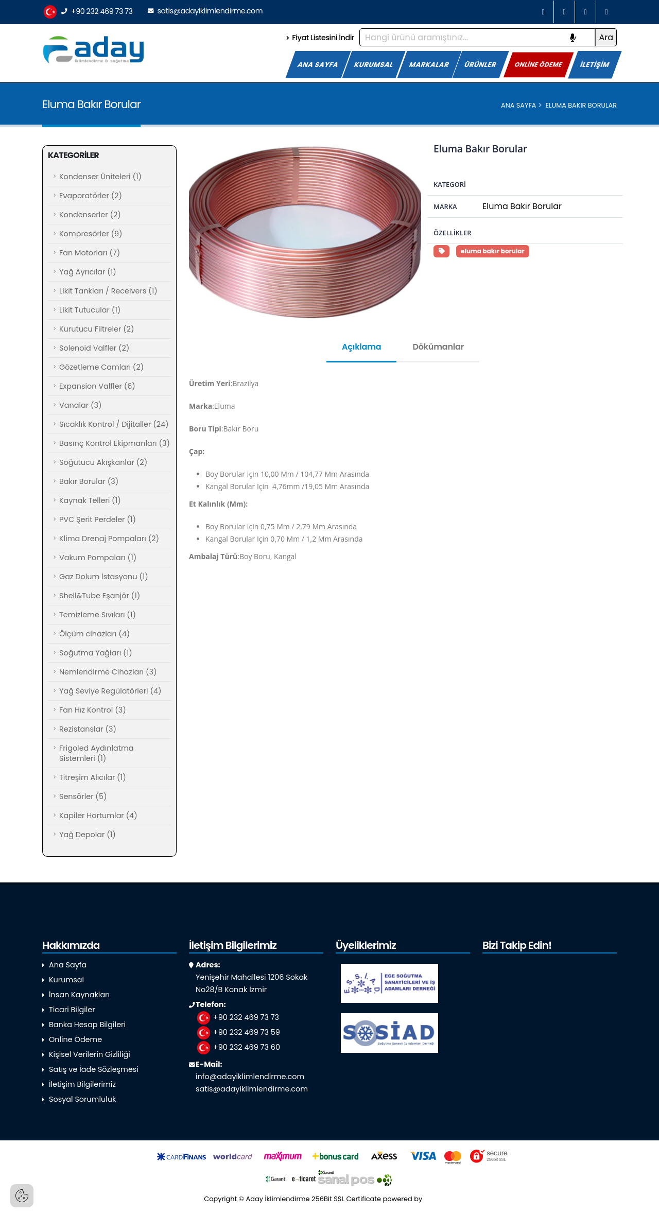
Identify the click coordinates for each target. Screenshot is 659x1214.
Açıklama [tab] (361, 347)
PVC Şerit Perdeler (97, 519)
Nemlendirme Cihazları (108, 672)
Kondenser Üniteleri (100, 176)
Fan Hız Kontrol (92, 710)
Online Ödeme (75, 1039)
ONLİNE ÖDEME (538, 64)
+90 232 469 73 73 (87, 12)
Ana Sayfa (518, 105)
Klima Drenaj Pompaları (109, 538)
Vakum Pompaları (97, 557)
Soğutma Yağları (95, 653)
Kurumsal (66, 980)
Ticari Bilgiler (72, 1009)
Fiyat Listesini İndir (320, 37)
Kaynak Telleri (90, 500)
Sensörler (83, 796)
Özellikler (452, 232)
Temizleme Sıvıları (97, 615)
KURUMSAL (374, 65)
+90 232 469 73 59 (238, 1032)
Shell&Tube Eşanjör (99, 596)
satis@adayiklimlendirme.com (205, 11)
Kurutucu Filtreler (96, 329)
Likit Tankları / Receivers (108, 291)
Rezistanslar (87, 729)
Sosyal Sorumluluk (82, 1099)
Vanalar (80, 405)
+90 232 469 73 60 (238, 1047)
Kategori (449, 184)
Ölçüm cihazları (94, 634)
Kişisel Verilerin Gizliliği (89, 1054)
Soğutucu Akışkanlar (103, 462)
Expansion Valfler (97, 386)
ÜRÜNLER (480, 65)
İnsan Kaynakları (79, 995)
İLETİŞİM (595, 65)
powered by (419, 1199)
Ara (606, 37)
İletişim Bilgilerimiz (82, 1084)
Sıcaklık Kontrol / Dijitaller (114, 424)
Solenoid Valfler (94, 348)
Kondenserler (90, 215)
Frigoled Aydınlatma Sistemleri (96, 753)
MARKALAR (429, 65)
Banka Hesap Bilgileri (87, 1024)
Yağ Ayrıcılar (87, 272)
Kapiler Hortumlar (98, 815)
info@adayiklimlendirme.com (250, 1076)
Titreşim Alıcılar (92, 777)
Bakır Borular (88, 481)
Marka (445, 206)
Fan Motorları (89, 253)
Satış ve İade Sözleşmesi (93, 1069)
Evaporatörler (90, 195)
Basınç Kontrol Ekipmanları (114, 443)
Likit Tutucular (89, 310)
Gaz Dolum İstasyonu (103, 576)
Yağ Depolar (87, 834)
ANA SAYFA (318, 65)
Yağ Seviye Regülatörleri (110, 691)
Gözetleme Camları (101, 367)
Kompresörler (91, 234)
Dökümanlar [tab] (438, 347)
